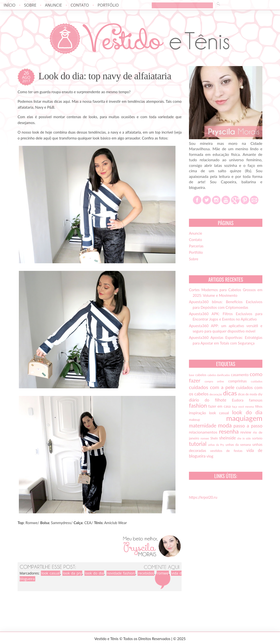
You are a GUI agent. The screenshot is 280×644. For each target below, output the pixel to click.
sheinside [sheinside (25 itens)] (227, 438)
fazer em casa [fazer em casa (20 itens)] (219, 406)
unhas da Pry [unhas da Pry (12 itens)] (216, 444)
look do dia (94, 573)
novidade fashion (121, 573)
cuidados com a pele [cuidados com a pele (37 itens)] (211, 387)
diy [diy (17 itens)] (260, 394)
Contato (79, 5)
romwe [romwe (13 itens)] (204, 438)
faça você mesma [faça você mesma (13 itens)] (243, 406)
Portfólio (108, 5)
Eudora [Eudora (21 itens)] (237, 400)
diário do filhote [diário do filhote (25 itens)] (207, 400)
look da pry (72, 573)
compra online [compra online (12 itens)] (214, 381)
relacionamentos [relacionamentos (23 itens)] (203, 432)
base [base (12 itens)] (191, 375)
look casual (50, 573)
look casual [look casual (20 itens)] (219, 413)
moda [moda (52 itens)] (225, 425)
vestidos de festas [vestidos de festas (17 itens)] (226, 451)
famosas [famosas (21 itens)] (255, 400)
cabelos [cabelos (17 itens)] (200, 375)
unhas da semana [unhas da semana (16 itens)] (238, 445)
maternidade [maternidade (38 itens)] (202, 425)
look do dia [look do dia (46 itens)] (247, 412)
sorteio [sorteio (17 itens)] (257, 438)
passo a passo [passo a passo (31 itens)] (247, 425)
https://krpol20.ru (203, 497)
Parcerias (196, 246)
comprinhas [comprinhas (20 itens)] (237, 381)
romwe (162, 573)
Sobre (30, 5)
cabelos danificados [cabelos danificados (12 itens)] (219, 375)
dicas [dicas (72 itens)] (230, 393)
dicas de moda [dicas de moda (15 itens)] (247, 394)
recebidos (146, 573)
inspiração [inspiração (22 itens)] (197, 413)
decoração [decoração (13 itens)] (216, 394)
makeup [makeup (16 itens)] (194, 420)
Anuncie (53, 5)
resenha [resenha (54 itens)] (229, 431)
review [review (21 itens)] (245, 432)
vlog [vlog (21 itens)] (210, 456)
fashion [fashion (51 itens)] (198, 405)
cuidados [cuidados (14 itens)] (256, 381)
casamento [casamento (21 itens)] (240, 374)
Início (9, 5)
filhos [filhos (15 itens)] (259, 406)
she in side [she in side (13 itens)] (244, 438)
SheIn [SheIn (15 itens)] (214, 438)
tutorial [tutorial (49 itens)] (197, 443)
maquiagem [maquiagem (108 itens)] (244, 418)
